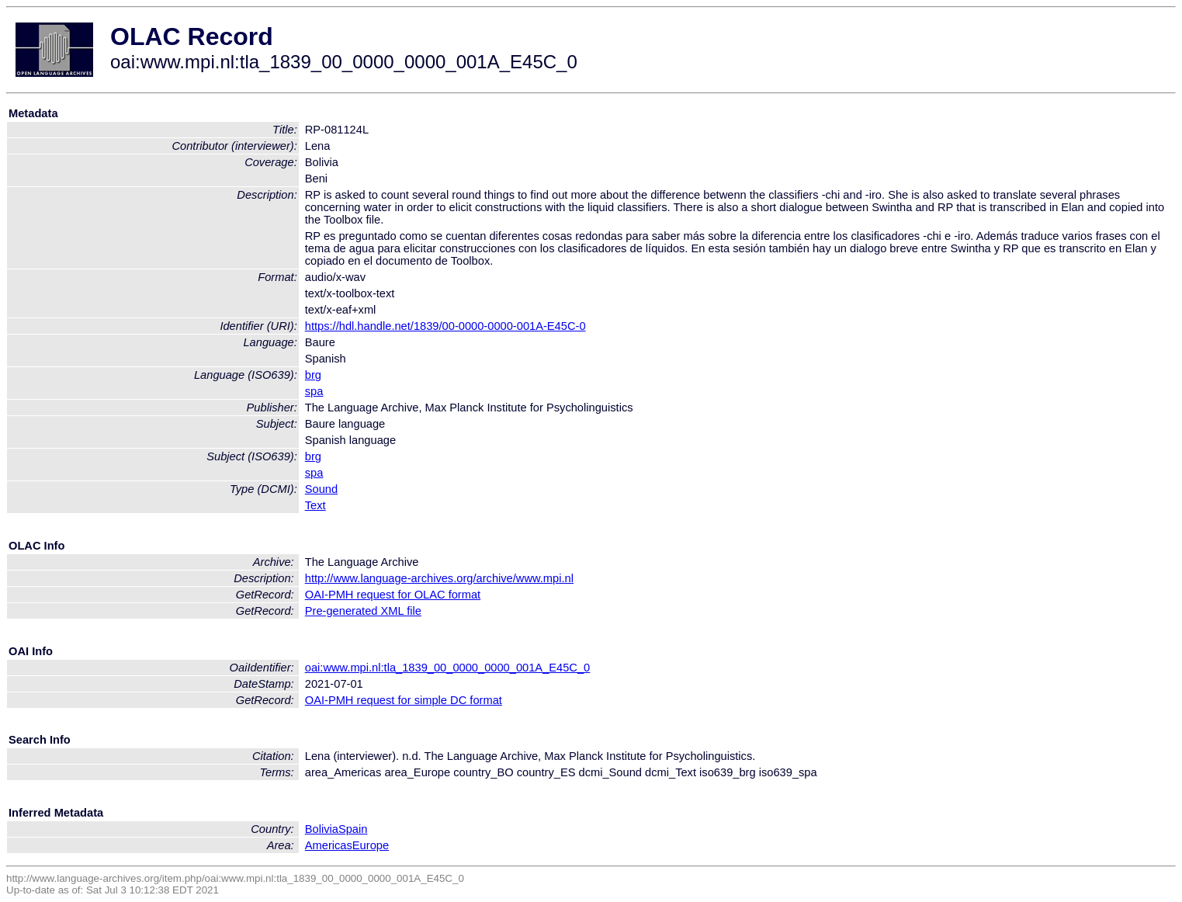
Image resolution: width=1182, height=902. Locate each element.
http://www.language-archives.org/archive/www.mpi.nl (439, 578)
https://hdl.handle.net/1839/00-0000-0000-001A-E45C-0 (445, 326)
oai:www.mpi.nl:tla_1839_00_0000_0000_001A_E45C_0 (448, 667)
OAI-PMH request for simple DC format (403, 700)
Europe (370, 845)
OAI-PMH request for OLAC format (392, 594)
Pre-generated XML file (363, 611)
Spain (353, 829)
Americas (328, 845)
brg (313, 375)
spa (314, 391)
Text (315, 505)
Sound (321, 489)
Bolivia (321, 829)
